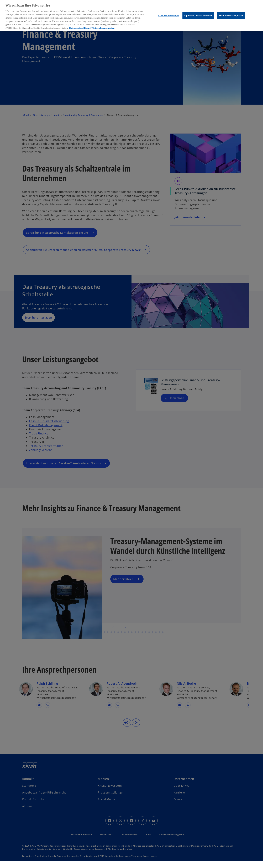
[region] (131, 15)
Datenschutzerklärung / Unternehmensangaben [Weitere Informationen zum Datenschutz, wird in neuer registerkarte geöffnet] (91, 28)
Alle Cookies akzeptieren (231, 15)
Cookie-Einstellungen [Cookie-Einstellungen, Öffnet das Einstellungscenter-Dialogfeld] (168, 15)
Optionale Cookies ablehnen (198, 15)
